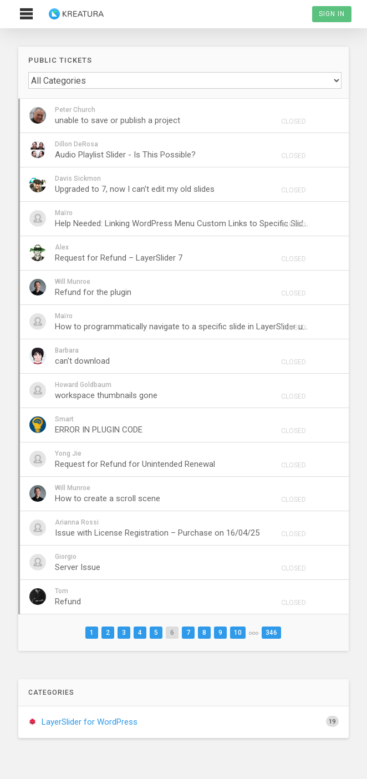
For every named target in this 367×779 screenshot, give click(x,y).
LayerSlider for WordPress (183, 721)
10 (238, 633)
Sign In (332, 14)
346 (271, 633)
